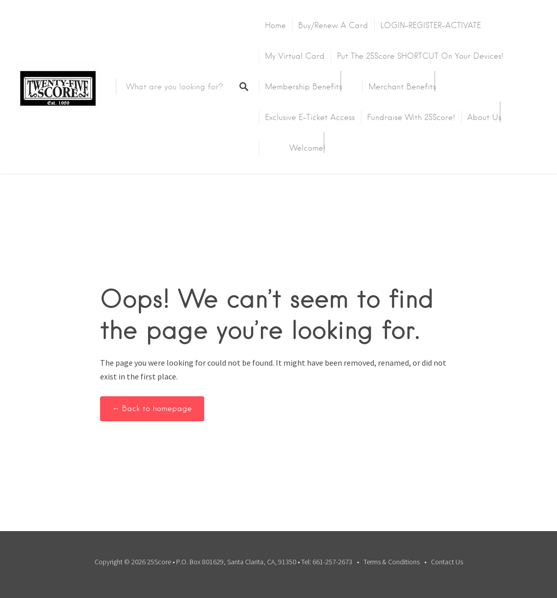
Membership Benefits (303, 86)
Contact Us (447, 561)
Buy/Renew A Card (333, 25)
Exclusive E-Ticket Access (310, 117)
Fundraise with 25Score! (411, 117)
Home (275, 25)
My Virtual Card (295, 56)
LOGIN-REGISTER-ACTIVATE (430, 25)
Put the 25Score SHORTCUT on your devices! (420, 56)
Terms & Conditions (392, 561)
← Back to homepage (152, 408)
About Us (484, 117)
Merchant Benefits (402, 86)
